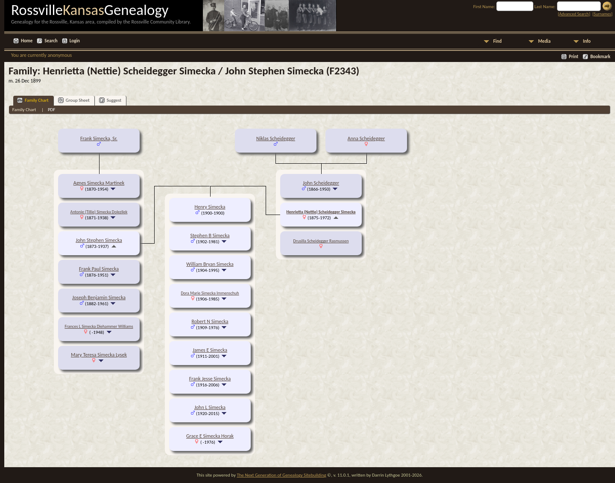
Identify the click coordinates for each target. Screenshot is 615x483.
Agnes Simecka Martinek (99, 183)
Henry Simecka (209, 207)
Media (544, 41)
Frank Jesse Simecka (210, 379)
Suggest (110, 100)
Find (497, 41)
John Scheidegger (321, 183)
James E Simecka (210, 350)
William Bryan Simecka (209, 264)
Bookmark (600, 56)
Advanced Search (574, 14)
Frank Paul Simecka (99, 269)
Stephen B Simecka (209, 236)
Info (587, 41)
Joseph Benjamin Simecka (99, 297)
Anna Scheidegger (366, 138)
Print (573, 56)
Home (26, 41)
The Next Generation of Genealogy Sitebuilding (281, 475)
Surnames (602, 14)
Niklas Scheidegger (275, 138)
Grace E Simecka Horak (210, 436)
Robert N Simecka (209, 321)
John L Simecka (210, 407)
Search (50, 41)
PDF (52, 109)
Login (75, 41)
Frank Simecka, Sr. (98, 138)
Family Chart (33, 100)
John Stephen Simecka (99, 240)
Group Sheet (74, 100)
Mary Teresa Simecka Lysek (99, 355)
